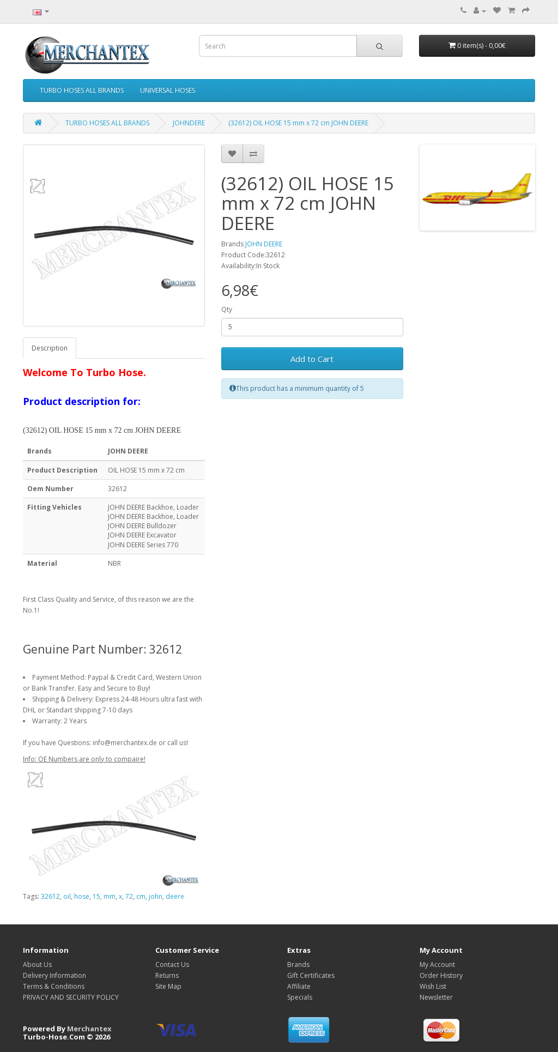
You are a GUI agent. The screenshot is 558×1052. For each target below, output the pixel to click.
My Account (437, 964)
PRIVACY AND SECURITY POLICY (71, 997)
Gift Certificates (311, 975)
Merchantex (89, 1028)
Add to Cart (311, 358)
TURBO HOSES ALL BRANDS (82, 90)
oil (67, 896)
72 (129, 896)
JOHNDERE (189, 123)
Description (50, 348)
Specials (299, 997)
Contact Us (172, 964)
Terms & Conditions (53, 986)
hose (81, 896)
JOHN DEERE (263, 244)
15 (96, 896)
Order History (441, 975)
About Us (37, 964)
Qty (226, 309)
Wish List (433, 986)
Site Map (168, 986)
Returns (167, 975)
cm (140, 896)
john (155, 896)
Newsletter (436, 997)
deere (175, 896)
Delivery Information (54, 975)
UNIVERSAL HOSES (167, 90)
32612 (50, 896)
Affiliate (299, 986)
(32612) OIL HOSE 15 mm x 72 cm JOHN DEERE (298, 123)
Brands (298, 964)
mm (110, 896)
